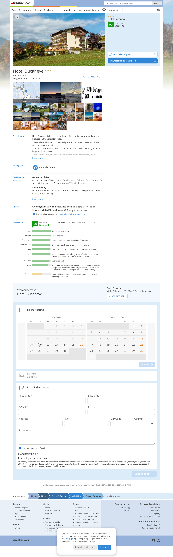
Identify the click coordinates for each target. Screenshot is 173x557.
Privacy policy (154, 513)
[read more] (37, 158)
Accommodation (89, 9)
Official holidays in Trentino (85, 516)
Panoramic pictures (53, 510)
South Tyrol (124, 508)
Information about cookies (149, 516)
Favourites (111, 10)
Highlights (68, 9)
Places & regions (21, 9)
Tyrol (127, 510)
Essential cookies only (85, 547)
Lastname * (94, 395)
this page (69, 538)
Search (157, 3)
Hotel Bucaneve (28, 71)
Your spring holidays (53, 522)
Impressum (155, 510)
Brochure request (81, 508)
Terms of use (154, 508)
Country (138, 418)
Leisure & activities (46, 9)
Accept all (104, 547)
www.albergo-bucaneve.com (134, 60)
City (67, 418)
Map (76, 510)
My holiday (19, 519)
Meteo (77, 525)
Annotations (26, 430)
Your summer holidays (54, 525)
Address (23, 418)
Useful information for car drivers (87, 513)
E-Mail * (23, 407)
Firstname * (25, 395)
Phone (91, 407)
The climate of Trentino (84, 519)
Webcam (48, 513)
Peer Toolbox (153, 525)
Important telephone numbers (86, 522)
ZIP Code (116, 418)
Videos (47, 508)
